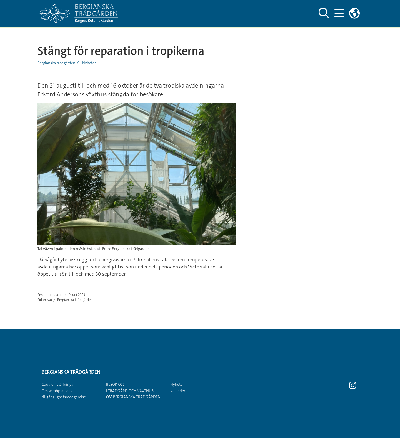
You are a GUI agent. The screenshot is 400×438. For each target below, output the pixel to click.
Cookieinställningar (58, 384)
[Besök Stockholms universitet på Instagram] (352, 386)
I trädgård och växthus (130, 390)
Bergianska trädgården (56, 62)
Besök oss (115, 384)
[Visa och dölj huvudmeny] (339, 13)
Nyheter (89, 62)
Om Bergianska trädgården (133, 396)
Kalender (177, 390)
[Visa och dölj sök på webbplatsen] (324, 13)
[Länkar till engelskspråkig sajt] (354, 13)
